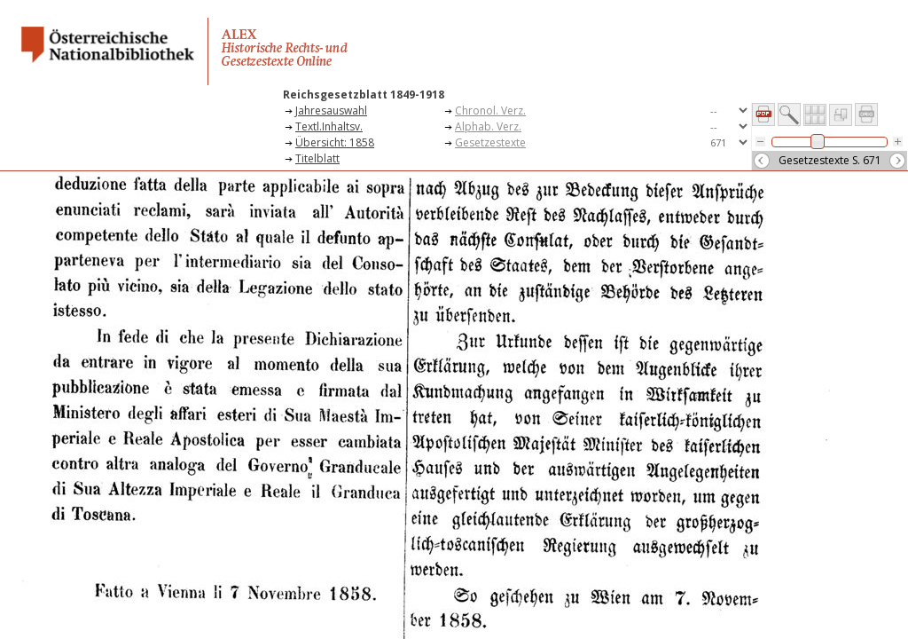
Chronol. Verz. (490, 110)
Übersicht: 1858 (334, 142)
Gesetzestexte (490, 142)
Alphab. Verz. (488, 126)
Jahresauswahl (331, 110)
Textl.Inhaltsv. (329, 126)
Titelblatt (317, 158)
